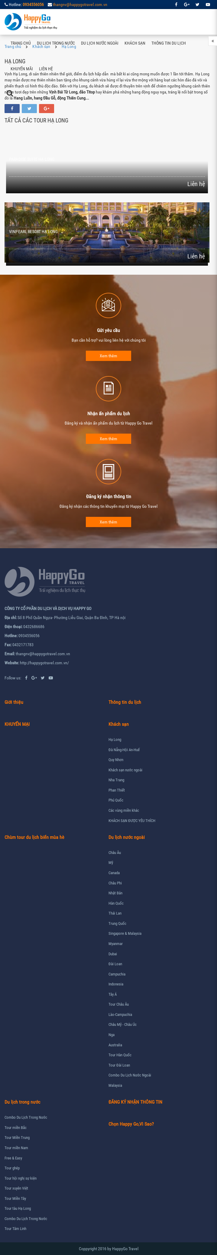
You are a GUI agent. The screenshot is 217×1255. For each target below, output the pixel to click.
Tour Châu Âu (118, 1004)
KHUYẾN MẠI (17, 724)
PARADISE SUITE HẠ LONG (31, 159)
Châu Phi (115, 883)
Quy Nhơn (115, 759)
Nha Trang (116, 780)
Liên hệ (46, 68)
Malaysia (115, 1085)
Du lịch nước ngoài (99, 43)
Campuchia (116, 974)
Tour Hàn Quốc (119, 1055)
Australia (115, 1045)
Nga (111, 1034)
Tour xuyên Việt (16, 1188)
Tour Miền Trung (17, 1137)
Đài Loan (115, 964)
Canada (114, 873)
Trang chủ (21, 43)
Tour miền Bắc (16, 1127)
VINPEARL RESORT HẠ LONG (33, 231)
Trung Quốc (117, 923)
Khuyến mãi (22, 68)
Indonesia (115, 984)
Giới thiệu (14, 702)
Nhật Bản (115, 893)
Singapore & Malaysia (124, 933)
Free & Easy (13, 1158)
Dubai (112, 954)
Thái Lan (114, 913)
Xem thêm (108, 355)
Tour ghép (12, 1168)
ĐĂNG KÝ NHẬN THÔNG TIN (135, 1102)
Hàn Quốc (116, 903)
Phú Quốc (115, 800)
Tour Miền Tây (15, 1198)
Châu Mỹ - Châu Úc (122, 1024)
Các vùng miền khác (123, 810)
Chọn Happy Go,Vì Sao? (131, 1124)
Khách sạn (135, 43)
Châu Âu (114, 852)
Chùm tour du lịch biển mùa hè (34, 837)
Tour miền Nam (16, 1148)
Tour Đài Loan (119, 1065)
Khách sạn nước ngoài (125, 770)
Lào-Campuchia (120, 1014)
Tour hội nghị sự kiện (21, 1178)
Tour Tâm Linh (15, 1228)
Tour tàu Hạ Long (18, 1208)
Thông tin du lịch (168, 43)
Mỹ (110, 862)
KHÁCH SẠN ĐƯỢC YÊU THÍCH (131, 820)
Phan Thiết (116, 790)
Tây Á (112, 994)
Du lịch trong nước (56, 43)
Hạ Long (114, 739)
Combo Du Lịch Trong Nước (26, 1117)
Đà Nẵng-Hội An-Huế (124, 750)
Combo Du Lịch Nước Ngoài (129, 1075)
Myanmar (115, 943)
